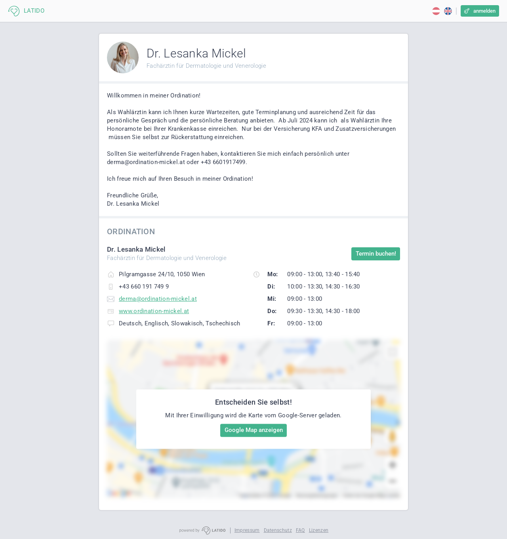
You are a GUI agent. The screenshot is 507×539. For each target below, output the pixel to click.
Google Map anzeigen (254, 430)
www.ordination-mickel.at (154, 311)
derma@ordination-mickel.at (158, 298)
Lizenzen (318, 530)
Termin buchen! (376, 253)
